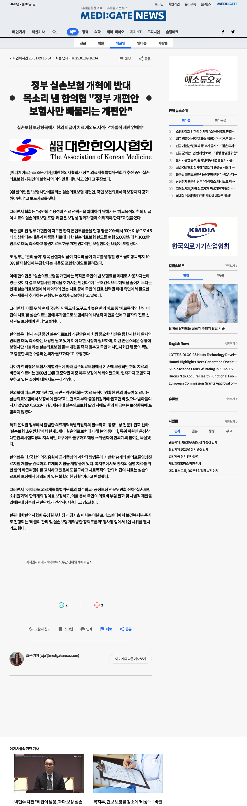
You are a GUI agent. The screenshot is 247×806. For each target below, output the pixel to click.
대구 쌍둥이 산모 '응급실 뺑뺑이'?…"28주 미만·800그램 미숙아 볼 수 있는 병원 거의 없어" (207, 138)
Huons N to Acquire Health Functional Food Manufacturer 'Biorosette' (203, 376)
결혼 (194, 431)
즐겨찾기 (206, 4)
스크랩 (68, 628)
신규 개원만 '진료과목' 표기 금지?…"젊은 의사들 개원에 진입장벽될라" (207, 145)
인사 (177, 431)
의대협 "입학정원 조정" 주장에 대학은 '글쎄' (203, 195)
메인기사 (18, 31)
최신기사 (38, 31)
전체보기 (230, 266)
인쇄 (89, 628)
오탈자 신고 (42, 628)
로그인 (159, 4)
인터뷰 (141, 43)
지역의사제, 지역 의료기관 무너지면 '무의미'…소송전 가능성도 (207, 188)
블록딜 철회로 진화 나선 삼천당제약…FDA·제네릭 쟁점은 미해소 (207, 174)
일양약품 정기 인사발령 (183, 456)
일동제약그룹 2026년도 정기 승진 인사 (193, 442)
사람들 (162, 43)
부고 (229, 431)
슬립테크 (172, 31)
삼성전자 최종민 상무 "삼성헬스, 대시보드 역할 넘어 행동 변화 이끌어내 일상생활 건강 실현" (207, 181)
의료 (73, 31)
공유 (147, 58)
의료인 (120, 43)
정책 (85, 31)
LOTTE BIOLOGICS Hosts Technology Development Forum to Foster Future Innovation (203, 354)
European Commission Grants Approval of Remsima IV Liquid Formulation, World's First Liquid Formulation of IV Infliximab (203, 383)
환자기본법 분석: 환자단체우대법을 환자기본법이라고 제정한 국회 (207, 160)
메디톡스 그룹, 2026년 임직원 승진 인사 (193, 470)
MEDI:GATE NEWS (123, 13)
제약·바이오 (115, 31)
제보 (128, 58)
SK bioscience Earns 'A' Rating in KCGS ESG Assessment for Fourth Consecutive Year (203, 368)
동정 (211, 431)
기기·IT (135, 31)
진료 (83, 43)
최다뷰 (186, 120)
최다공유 (220, 120)
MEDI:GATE (227, 3)
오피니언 (153, 31)
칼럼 (186, 275)
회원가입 (174, 4)
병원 (101, 43)
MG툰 (220, 275)
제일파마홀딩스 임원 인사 (185, 463)
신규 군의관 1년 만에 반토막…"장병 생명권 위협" (207, 153)
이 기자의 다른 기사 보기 (130, 658)
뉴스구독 (190, 4)
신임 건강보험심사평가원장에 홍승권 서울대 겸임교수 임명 (207, 167)
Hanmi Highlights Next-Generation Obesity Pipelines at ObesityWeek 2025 (203, 361)
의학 (97, 31)
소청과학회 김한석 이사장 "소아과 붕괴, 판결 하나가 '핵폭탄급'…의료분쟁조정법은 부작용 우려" (207, 131)
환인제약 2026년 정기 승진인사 (188, 449)
